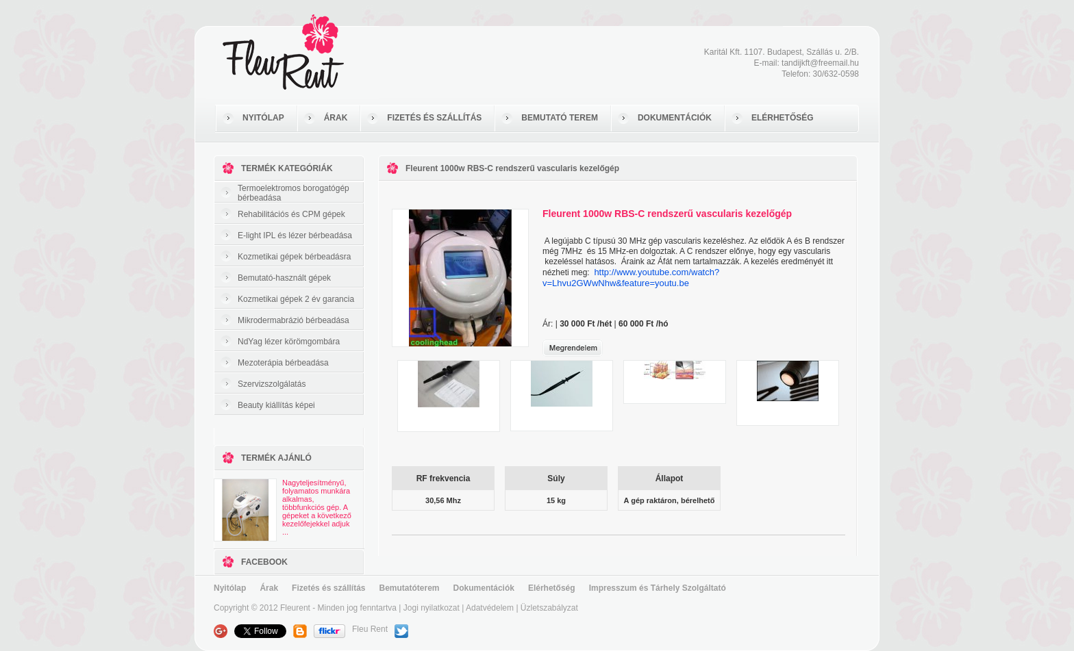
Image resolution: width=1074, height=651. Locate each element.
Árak (269, 588)
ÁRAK (336, 118)
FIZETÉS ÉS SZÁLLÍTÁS (434, 118)
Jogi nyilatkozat (431, 608)
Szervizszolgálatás (271, 384)
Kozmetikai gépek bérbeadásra (294, 256)
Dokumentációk (483, 588)
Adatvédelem (490, 608)
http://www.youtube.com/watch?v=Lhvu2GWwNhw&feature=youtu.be (630, 277)
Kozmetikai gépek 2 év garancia (296, 299)
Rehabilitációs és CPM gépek (291, 214)
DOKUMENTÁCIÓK (675, 118)
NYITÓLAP (263, 118)
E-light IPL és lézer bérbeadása (295, 235)
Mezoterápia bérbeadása (283, 363)
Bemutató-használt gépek (284, 278)
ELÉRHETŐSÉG (782, 118)
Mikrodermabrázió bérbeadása (293, 320)
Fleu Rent (370, 629)
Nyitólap (230, 588)
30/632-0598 (836, 74)
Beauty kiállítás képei (276, 405)
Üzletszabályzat (549, 608)
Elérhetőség (551, 588)
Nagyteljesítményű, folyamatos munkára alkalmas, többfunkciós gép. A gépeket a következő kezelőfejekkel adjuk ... (316, 507)
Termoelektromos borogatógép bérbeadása (293, 193)
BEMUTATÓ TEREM (559, 118)
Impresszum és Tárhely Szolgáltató (657, 588)
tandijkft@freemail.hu (820, 63)
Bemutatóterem (409, 588)
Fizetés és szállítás (328, 588)
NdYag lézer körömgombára (289, 341)
